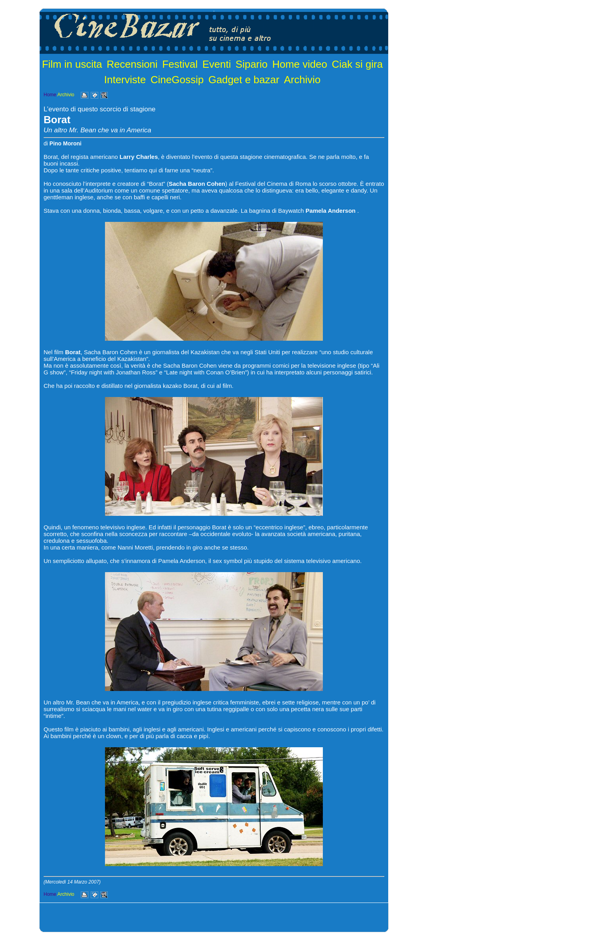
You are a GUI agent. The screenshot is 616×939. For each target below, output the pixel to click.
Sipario (252, 64)
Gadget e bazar (243, 80)
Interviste (125, 80)
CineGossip (177, 80)
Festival (180, 64)
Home (50, 94)
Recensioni (132, 64)
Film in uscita (72, 64)
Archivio (302, 80)
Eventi (216, 64)
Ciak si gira (357, 64)
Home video (299, 64)
